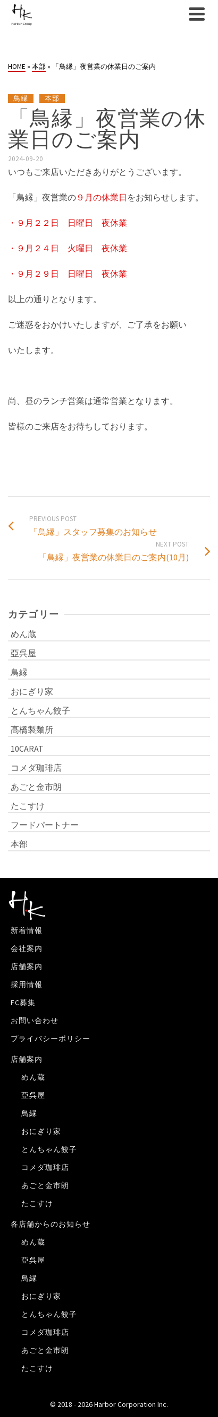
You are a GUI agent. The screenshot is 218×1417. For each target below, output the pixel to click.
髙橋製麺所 (32, 729)
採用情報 (27, 984)
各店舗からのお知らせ (50, 1224)
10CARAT (27, 748)
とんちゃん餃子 (40, 710)
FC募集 (23, 1002)
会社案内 (27, 948)
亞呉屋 (23, 653)
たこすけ (28, 805)
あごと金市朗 (36, 786)
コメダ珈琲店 (36, 767)
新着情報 (27, 930)
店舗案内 (27, 966)
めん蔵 (23, 634)
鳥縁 (20, 98)
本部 (52, 98)
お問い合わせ (34, 1020)
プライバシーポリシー (50, 1038)
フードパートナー (45, 825)
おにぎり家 (32, 691)
